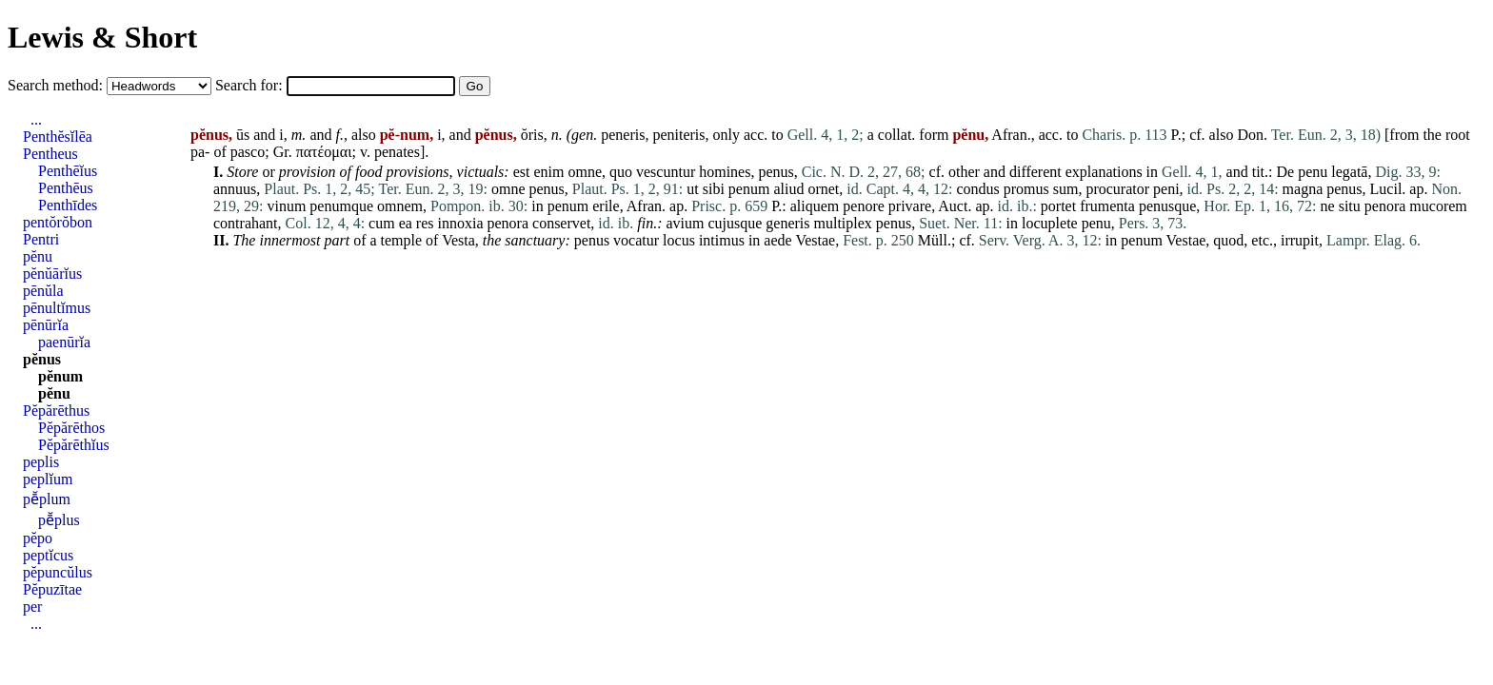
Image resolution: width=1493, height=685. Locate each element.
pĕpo (37, 538)
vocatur (636, 240)
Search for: (251, 85)
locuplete (1050, 223)
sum (1066, 189)
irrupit (1300, 240)
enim (548, 172)
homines (724, 172)
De (1285, 172)
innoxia (461, 223)
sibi (714, 189)
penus (775, 172)
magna (1303, 189)
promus (1026, 189)
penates (397, 152)
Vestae (815, 240)
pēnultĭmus (56, 308)
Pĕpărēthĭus (73, 445)
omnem (400, 206)
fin (645, 223)
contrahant (245, 223)
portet (1058, 206)
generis (787, 223)
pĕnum (60, 376)
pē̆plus (59, 520)
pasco (247, 152)
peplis (41, 462)
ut (692, 189)
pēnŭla (43, 291)
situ (1350, 206)
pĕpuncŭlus (57, 572)
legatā (1349, 172)
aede (777, 240)
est (521, 172)
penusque (1167, 206)
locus (679, 240)
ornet (823, 189)
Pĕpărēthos (71, 428)
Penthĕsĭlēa (57, 136)
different (1035, 172)
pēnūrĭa (46, 325)
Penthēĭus (67, 171)
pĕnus (42, 359)
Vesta (458, 240)
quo (620, 172)
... (36, 119)
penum (749, 189)
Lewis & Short (102, 37)
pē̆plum (46, 499)
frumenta (1107, 206)
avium (685, 223)
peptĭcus (48, 555)
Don (1250, 135)
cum (381, 223)
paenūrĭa (64, 342)
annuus (234, 189)
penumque (341, 206)
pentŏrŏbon (57, 222)
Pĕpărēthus (56, 410)
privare (909, 206)
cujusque (734, 223)
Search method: (57, 85)
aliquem (815, 206)
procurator (1117, 189)
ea (405, 223)
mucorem (1437, 206)
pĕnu (37, 256)
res (425, 223)
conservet (561, 223)
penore (864, 206)
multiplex (843, 223)
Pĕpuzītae (52, 589)
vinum (286, 206)
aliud (788, 189)
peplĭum (47, 479)
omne (584, 172)
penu (1312, 172)
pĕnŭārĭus (52, 273)
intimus (722, 240)
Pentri (41, 239)
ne (1328, 206)
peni (1166, 189)
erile (605, 206)
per (32, 606)
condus (977, 189)
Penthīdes (67, 205)
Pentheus (50, 154)
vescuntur (665, 172)
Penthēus (65, 188)
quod (1228, 240)
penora (1385, 206)
